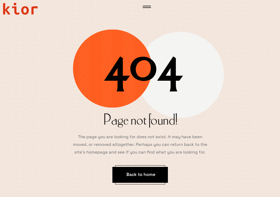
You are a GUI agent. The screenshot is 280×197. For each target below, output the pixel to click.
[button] (140, 175)
